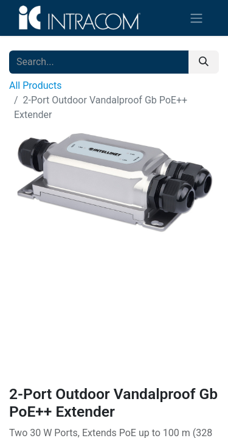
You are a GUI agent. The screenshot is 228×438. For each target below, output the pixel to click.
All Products (35, 85)
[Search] (203, 62)
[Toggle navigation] (196, 18)
